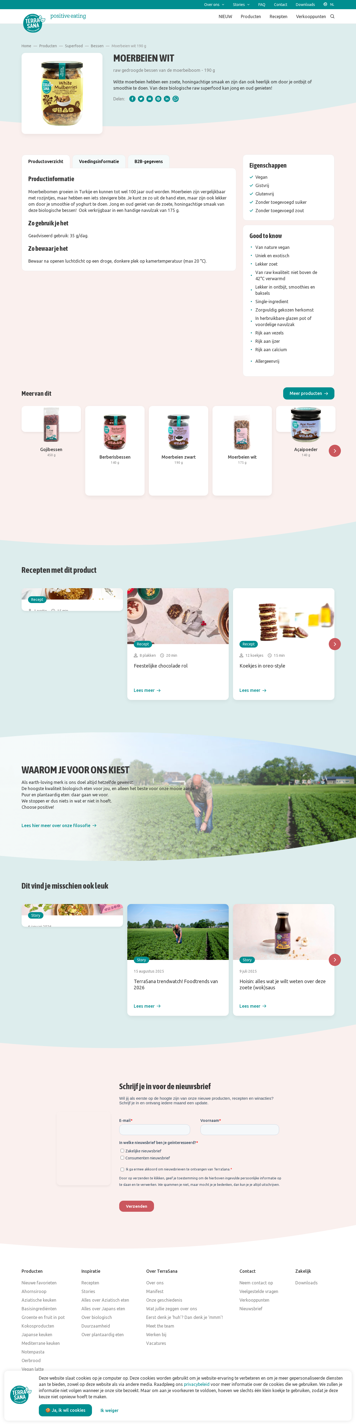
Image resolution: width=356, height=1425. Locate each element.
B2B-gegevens (149, 161)
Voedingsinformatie (99, 161)
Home (26, 46)
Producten (48, 46)
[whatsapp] (175, 99)
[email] (149, 99)
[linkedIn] (167, 99)
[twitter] (141, 99)
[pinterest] (158, 99)
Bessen (97, 46)
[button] (308, 393)
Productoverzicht (45, 161)
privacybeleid (197, 1384)
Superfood (74, 46)
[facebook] (132, 99)
